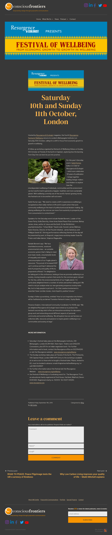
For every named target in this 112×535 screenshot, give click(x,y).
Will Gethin (33, 405)
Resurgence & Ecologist (44, 135)
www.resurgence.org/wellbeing (65, 352)
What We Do (46, 19)
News (57, 19)
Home (38, 19)
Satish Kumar (76, 163)
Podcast (63, 19)
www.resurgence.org (37, 383)
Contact (73, 19)
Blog (82, 403)
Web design (98, 529)
